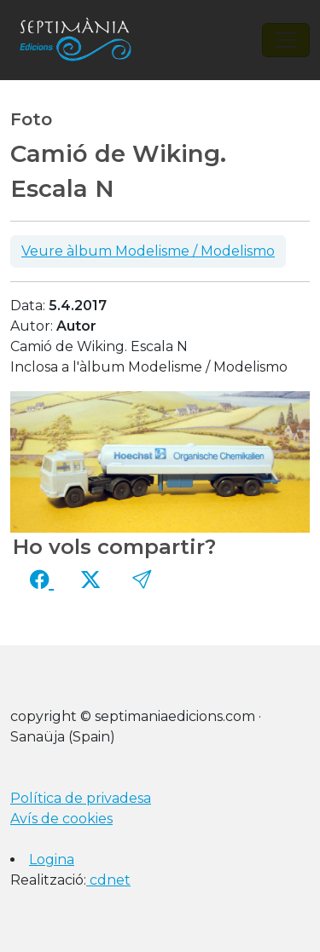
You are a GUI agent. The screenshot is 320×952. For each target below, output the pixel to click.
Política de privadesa (80, 798)
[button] (141, 580)
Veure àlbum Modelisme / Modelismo (148, 251)
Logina (51, 859)
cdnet (108, 880)
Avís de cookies (61, 819)
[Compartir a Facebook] (42, 580)
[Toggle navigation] (286, 40)
